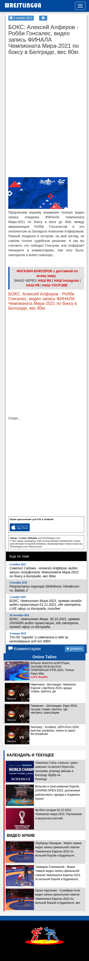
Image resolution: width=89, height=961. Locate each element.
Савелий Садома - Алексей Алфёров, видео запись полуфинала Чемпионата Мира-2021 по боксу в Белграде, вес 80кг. (44, 570)
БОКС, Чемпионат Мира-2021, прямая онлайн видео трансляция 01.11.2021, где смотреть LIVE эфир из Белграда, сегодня (45, 603)
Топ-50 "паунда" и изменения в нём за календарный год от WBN (38, 637)
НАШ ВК (44, 280)
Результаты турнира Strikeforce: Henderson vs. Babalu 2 (44, 586)
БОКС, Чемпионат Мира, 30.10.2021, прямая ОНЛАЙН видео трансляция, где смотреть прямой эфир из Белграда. (44, 621)
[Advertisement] (44, 87)
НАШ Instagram (66, 280)
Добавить (74, 648)
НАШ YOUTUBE (55, 285)
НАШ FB (33, 285)
